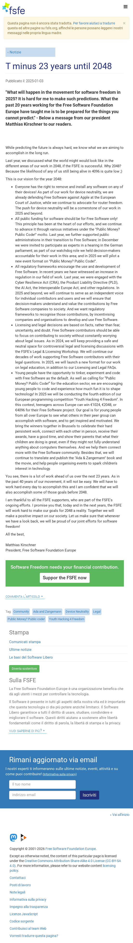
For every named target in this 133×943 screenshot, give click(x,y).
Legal (97, 611)
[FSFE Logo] (13, 8)
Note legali (17, 892)
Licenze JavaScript (24, 914)
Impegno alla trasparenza (29, 907)
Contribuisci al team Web (28, 928)
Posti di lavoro (20, 885)
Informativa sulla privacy (28, 899)
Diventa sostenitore (24, 668)
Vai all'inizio (120, 815)
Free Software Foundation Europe (70, 849)
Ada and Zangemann (47, 611)
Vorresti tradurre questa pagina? (34, 936)
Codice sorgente (22, 921)
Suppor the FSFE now (65, 577)
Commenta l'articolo (23, 596)
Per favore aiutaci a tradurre (94, 23)
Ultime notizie (20, 649)
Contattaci (17, 878)
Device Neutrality (77, 611)
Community (21, 611)
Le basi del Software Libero (31, 657)
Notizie (15, 52)
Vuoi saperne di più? (25, 730)
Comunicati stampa (25, 642)
